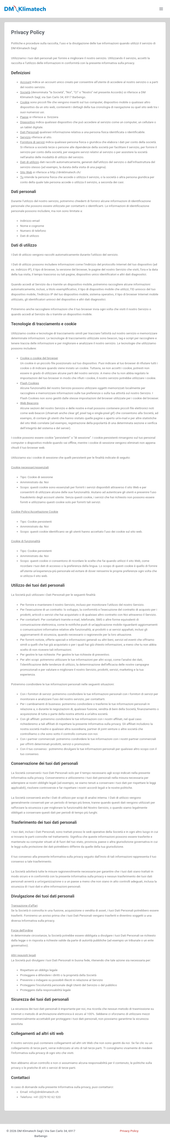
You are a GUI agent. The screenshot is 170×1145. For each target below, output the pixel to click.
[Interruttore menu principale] (161, 9)
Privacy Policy (129, 1131)
